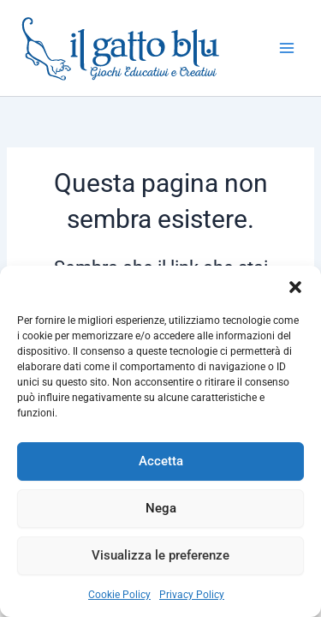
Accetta (161, 461)
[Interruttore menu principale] (287, 48)
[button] (295, 287)
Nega (161, 508)
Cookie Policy (119, 595)
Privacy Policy (191, 595)
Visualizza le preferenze (160, 555)
